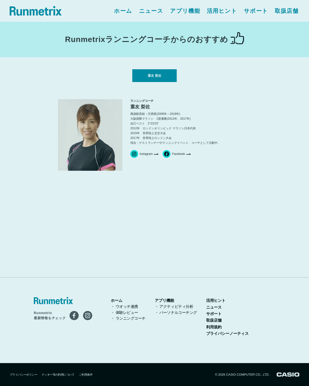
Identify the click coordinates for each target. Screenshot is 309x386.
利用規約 (214, 327)
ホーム (123, 11)
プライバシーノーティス (227, 333)
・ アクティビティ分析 (174, 306)
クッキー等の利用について (58, 374)
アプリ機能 (185, 11)
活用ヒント (222, 11)
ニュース (151, 11)
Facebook (174, 157)
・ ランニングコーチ (128, 318)
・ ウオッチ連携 (124, 306)
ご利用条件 (86, 374)
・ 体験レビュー (124, 312)
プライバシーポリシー (23, 374)
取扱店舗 (286, 11)
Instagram (141, 157)
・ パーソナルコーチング (176, 312)
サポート (256, 11)
